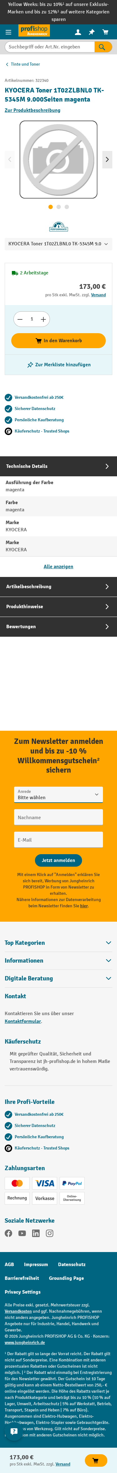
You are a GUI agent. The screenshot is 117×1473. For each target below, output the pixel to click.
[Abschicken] (58, 860)
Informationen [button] (58, 960)
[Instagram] (49, 1235)
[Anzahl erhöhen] (43, 319)
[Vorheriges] (10, 159)
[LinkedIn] (36, 1235)
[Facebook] (8, 1235)
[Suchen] (103, 47)
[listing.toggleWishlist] (59, 364)
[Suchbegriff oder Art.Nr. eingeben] (50, 47)
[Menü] (9, 31)
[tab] (58, 516)
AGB (9, 1264)
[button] (58, 978)
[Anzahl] (31, 319)
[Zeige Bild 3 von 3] (67, 207)
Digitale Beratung (29, 978)
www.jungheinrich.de (25, 1342)
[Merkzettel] (92, 32)
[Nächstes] (107, 159)
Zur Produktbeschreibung (33, 110)
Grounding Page (66, 1278)
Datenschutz (71, 1264)
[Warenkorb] (105, 32)
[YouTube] (22, 1235)
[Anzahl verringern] (19, 319)
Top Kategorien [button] (58, 943)
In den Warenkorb (58, 340)
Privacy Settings (23, 1292)
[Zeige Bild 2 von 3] (58, 207)
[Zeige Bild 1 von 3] (50, 207)
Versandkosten (18, 1311)
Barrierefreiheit (22, 1278)
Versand (98, 295)
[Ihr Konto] (78, 31)
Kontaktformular (23, 1021)
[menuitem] (78, 32)
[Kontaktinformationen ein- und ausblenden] (14, 1431)
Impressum (36, 1264)
